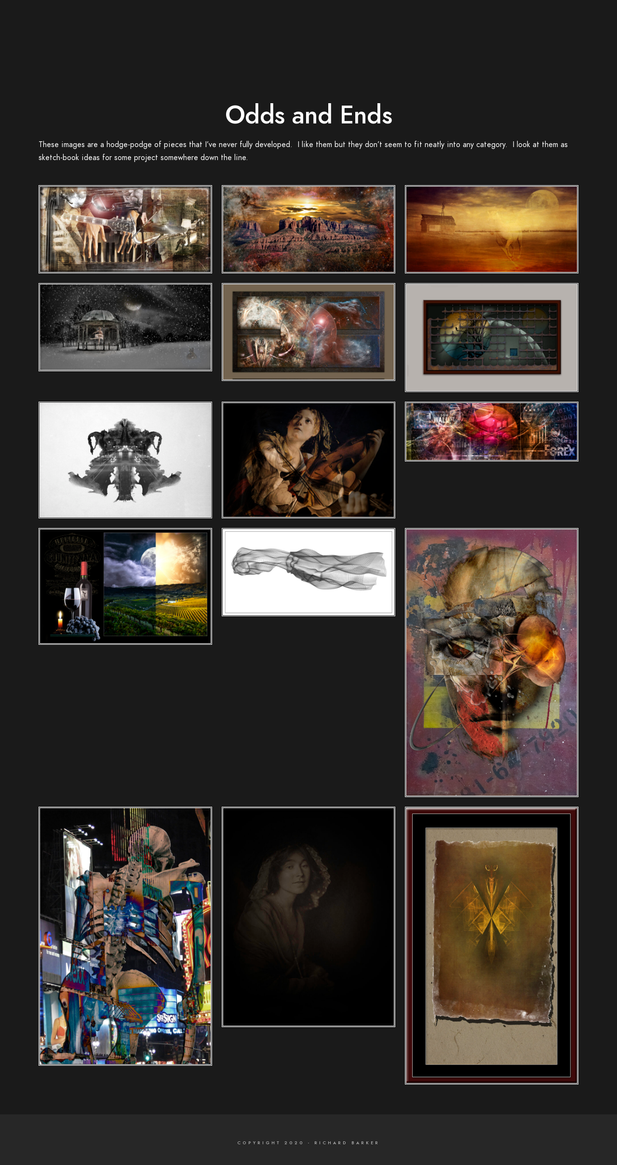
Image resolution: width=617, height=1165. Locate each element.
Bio (529, 24)
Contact (568, 24)
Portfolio (488, 24)
